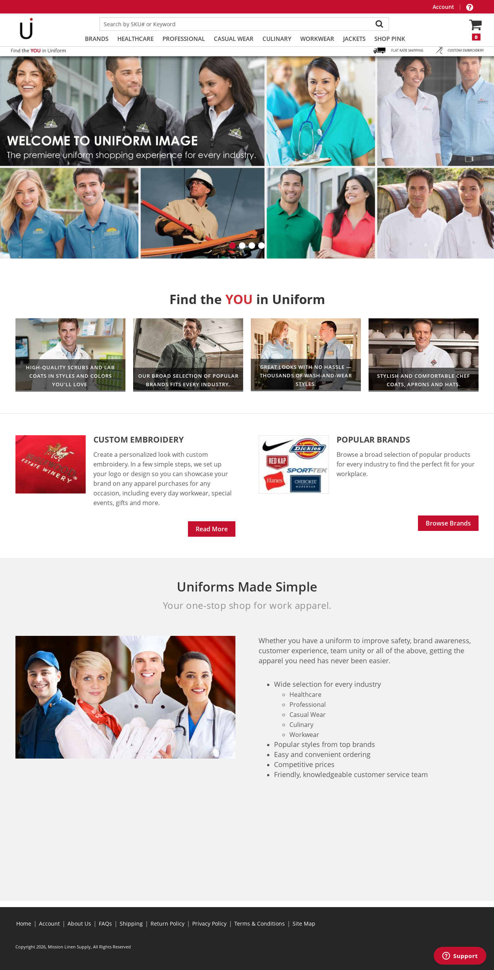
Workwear (317, 38)
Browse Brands (448, 523)
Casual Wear (234, 38)
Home (23, 923)
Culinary (276, 38)
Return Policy (167, 923)
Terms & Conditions (259, 923)
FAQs (105, 923)
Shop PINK (389, 38)
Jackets (354, 38)
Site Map (304, 923)
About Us (79, 923)
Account (444, 6)
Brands (96, 38)
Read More (212, 529)
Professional (183, 38)
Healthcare (135, 38)
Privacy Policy (209, 923)
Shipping (131, 923)
